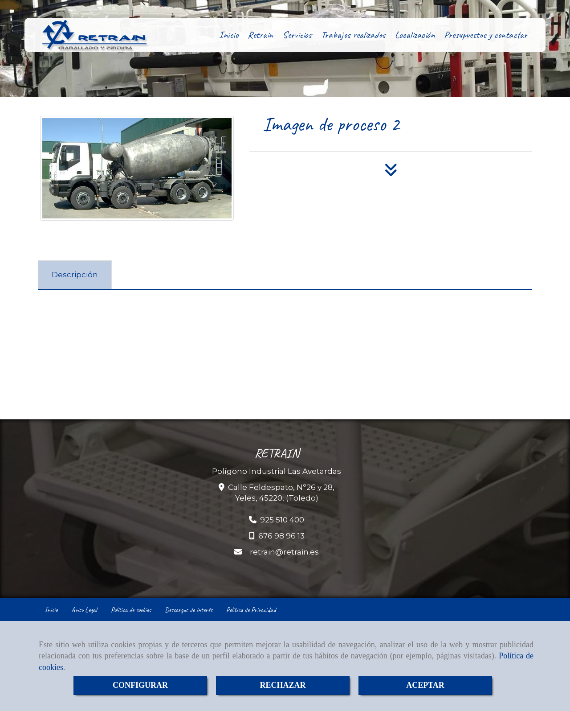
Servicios (297, 35)
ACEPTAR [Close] (425, 685)
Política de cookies (131, 609)
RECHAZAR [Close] (282, 685)
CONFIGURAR (140, 685)
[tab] (75, 275)
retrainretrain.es (284, 551)
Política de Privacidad (251, 609)
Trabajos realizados (353, 35)
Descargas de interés (188, 609)
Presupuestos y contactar (485, 35)
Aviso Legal (84, 609)
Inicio (228, 35)
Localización (415, 35)
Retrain (260, 35)
